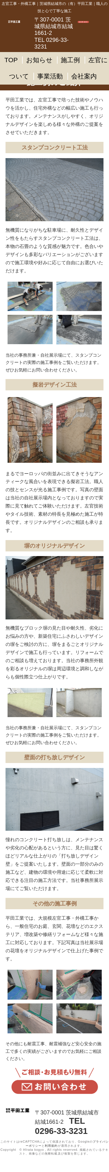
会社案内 (84, 76)
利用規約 (51, 1145)
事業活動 (50, 76)
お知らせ (39, 60)
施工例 (70, 60)
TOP (11, 60)
